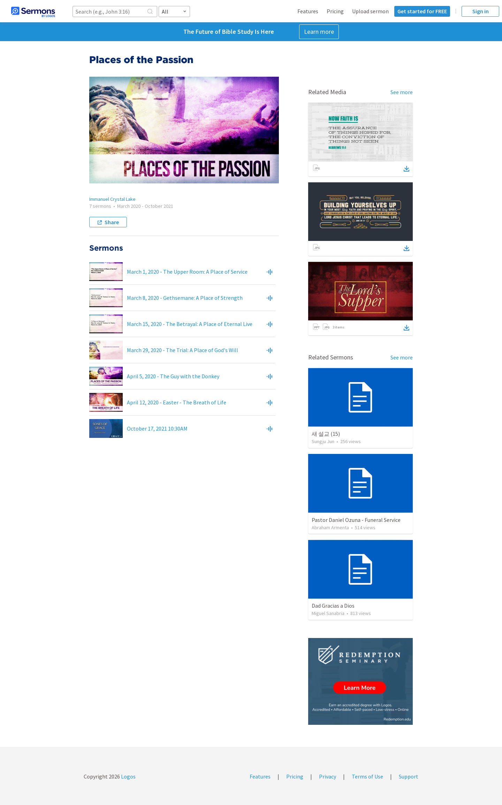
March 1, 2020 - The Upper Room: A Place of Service (187, 271)
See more (401, 92)
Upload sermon (370, 11)
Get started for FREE (422, 11)
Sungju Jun (323, 441)
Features (307, 11)
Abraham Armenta (330, 527)
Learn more (319, 32)
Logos (128, 776)
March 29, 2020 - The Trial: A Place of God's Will (182, 350)
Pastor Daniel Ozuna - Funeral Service (356, 519)
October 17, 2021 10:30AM (157, 428)
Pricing (335, 11)
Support (408, 776)
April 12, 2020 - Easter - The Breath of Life (176, 402)
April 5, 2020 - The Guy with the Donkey (173, 376)
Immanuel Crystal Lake (112, 199)
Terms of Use (367, 776)
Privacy (327, 776)
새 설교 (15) (326, 433)
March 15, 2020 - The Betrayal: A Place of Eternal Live (189, 323)
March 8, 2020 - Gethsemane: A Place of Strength (185, 297)
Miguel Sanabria (328, 613)
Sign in (480, 11)
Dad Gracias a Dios (333, 605)
